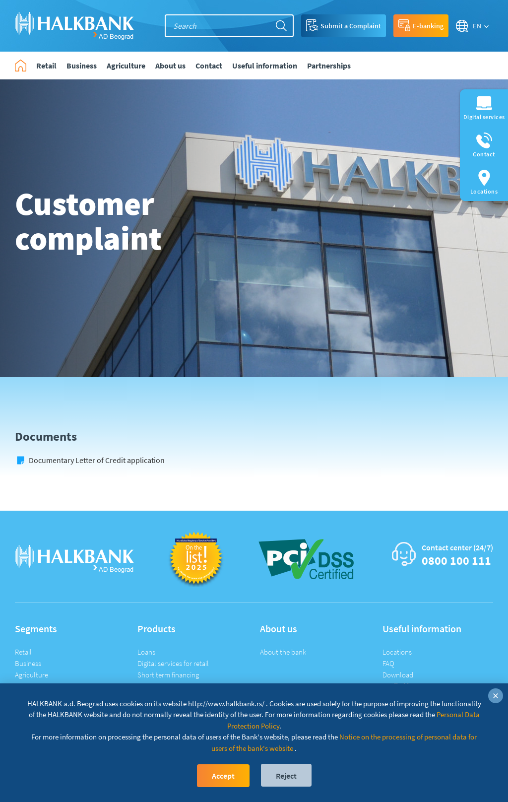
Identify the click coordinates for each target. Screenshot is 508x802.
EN (477, 25)
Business (28, 663)
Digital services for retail (173, 663)
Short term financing (168, 674)
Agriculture (31, 674)
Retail (23, 652)
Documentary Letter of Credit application (97, 460)
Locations (397, 652)
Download (397, 674)
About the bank (283, 652)
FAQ (388, 663)
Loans (146, 652)
